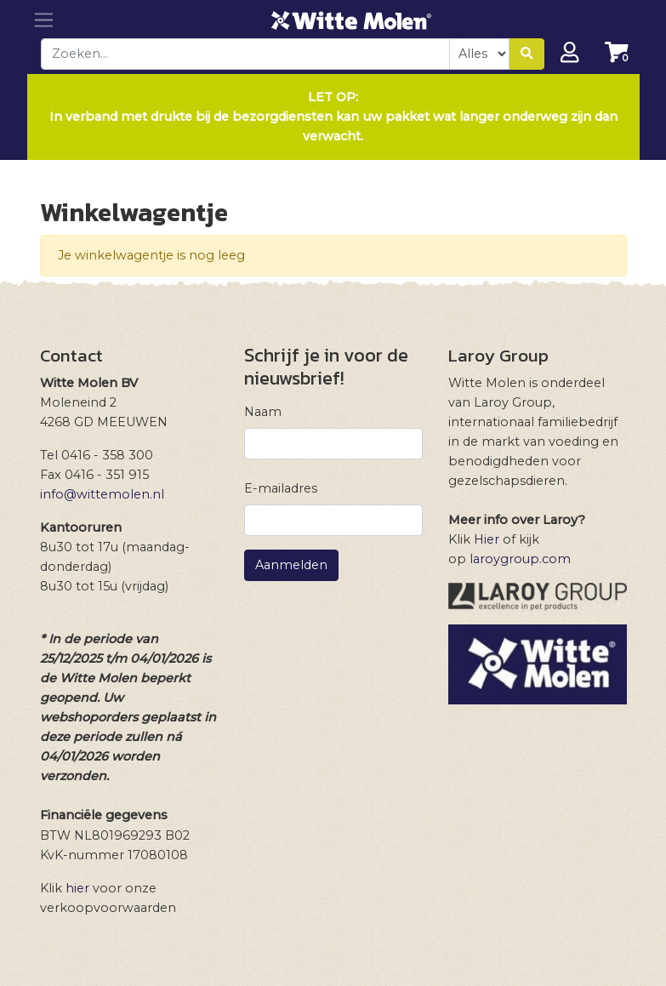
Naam (263, 411)
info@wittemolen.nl (102, 494)
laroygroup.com (520, 559)
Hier (486, 539)
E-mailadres (280, 488)
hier (77, 888)
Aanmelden (291, 565)
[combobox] (246, 54)
